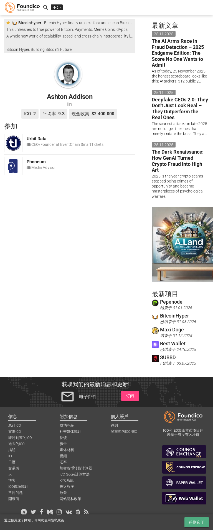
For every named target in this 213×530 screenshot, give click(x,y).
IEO (11, 456)
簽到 (114, 425)
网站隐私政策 (70, 499)
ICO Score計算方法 (75, 474)
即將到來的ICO (20, 438)
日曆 (12, 462)
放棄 (63, 493)
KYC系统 (66, 480)
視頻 (63, 456)
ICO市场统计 (18, 486)
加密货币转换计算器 (76, 468)
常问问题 (15, 493)
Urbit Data (37, 138)
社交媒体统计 (70, 431)
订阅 (130, 396)
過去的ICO (16, 444)
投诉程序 (67, 486)
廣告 (63, 444)
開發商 (13, 499)
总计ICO (14, 425)
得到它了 (196, 522)
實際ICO (14, 431)
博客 (12, 480)
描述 (12, 450)
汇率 (63, 462)
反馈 (63, 438)
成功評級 (67, 425)
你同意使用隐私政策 (49, 520)
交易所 (13, 468)
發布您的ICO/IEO (124, 431)
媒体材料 (67, 450)
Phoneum (36, 161)
